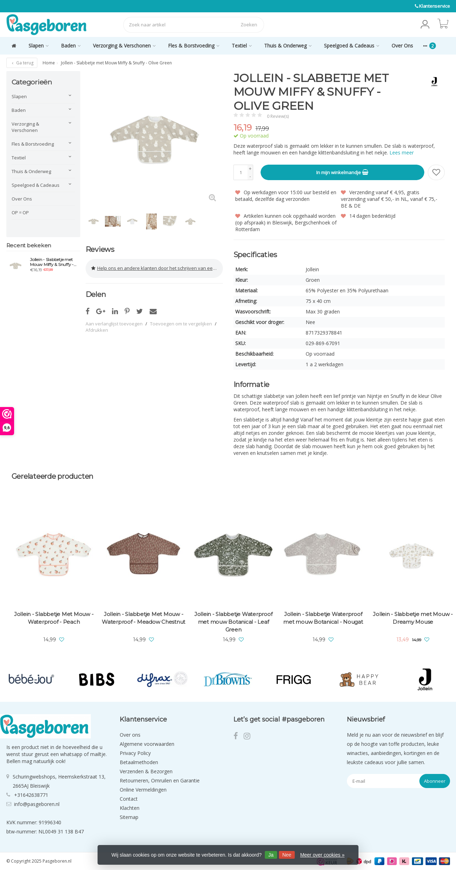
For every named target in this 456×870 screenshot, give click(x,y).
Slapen (39, 45)
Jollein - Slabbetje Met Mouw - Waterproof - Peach (54, 618)
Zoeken (249, 24)
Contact (129, 798)
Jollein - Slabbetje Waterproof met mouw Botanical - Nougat (323, 618)
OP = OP (20, 212)
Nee (287, 855)
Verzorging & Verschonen (124, 45)
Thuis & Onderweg (288, 45)
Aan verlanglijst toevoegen (114, 323)
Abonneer (434, 781)
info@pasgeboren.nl (37, 803)
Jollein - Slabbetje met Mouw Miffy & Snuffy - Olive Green (52, 262)
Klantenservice (434, 6)
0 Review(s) (278, 116)
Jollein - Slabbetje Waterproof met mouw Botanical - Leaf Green (233, 622)
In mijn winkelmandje (342, 172)
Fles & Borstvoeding (193, 45)
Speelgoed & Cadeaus (351, 45)
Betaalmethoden (139, 762)
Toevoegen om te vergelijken (181, 323)
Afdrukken (97, 329)
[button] (425, 25)
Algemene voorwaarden (147, 744)
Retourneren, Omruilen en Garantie (160, 780)
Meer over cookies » (322, 855)
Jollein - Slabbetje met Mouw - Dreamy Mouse (413, 618)
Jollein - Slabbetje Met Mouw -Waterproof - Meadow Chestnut (143, 618)
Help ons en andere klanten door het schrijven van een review (157, 268)
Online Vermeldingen (143, 789)
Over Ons (402, 45)
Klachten (129, 808)
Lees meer (401, 152)
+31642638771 (31, 794)
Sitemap (129, 817)
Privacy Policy (135, 753)
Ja (271, 855)
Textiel (242, 45)
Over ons (130, 734)
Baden (71, 45)
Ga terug (21, 63)
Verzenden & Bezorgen (146, 771)
